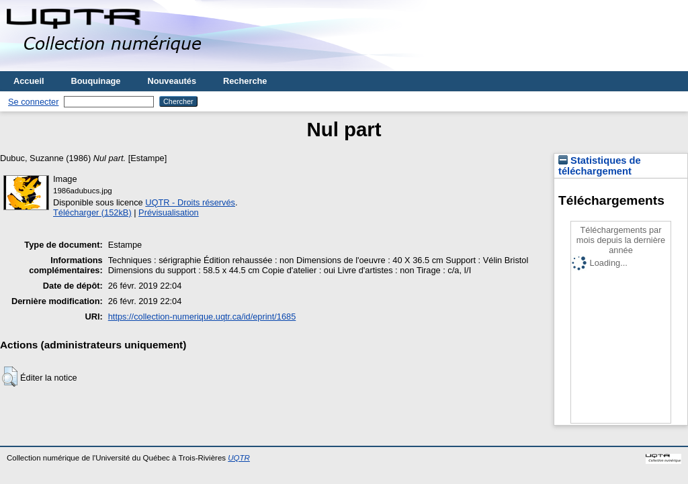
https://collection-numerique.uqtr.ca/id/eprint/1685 (202, 316)
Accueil (28, 81)
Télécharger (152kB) (92, 212)
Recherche (245, 81)
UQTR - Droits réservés (190, 202)
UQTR (239, 458)
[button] (9, 377)
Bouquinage (96, 81)
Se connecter (33, 102)
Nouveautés (171, 81)
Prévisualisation (168, 212)
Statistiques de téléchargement (599, 166)
